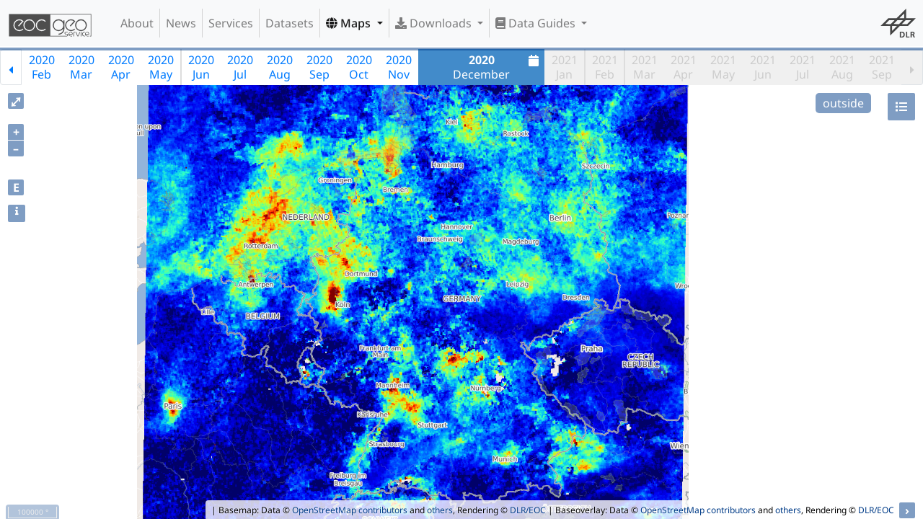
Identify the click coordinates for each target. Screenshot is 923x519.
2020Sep (319, 67)
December (497, 67)
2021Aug (842, 67)
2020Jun (201, 67)
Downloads (434, 23)
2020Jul (240, 67)
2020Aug (280, 67)
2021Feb (605, 67)
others (440, 510)
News (181, 23)
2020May (161, 67)
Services (230, 23)
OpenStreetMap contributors (349, 510)
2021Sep (882, 67)
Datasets (289, 23)
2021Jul (803, 67)
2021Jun (763, 67)
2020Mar (81, 67)
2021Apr (684, 67)
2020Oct (359, 67)
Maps (350, 23)
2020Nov (399, 67)
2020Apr (121, 67)
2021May (723, 67)
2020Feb (42, 67)
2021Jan (565, 67)
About (137, 23)
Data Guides (536, 23)
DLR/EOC (528, 510)
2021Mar (645, 67)
